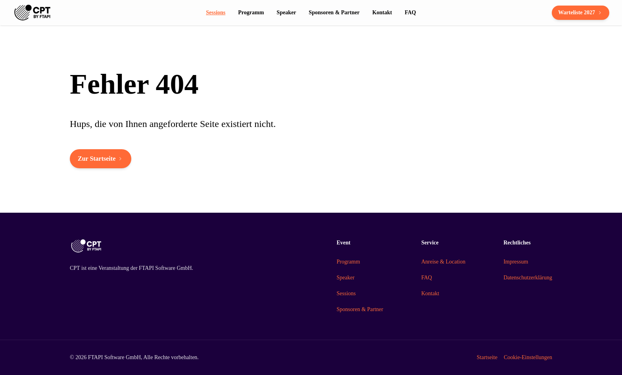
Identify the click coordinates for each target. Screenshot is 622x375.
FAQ (426, 278)
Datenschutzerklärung (527, 278)
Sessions (346, 293)
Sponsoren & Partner (360, 309)
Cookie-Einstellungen (528, 357)
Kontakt (430, 293)
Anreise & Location (443, 262)
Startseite (487, 357)
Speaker (346, 278)
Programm (348, 262)
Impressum (515, 262)
